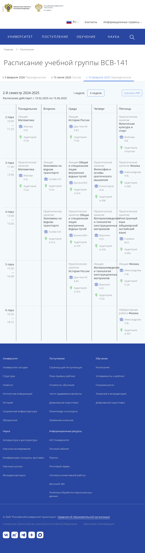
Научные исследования (16, 448)
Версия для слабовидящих (99, 524)
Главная (8, 49)
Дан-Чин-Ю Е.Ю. (78, 128)
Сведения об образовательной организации (84, 517)
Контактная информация (17, 393)
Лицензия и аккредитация (111, 393)
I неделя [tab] (79, 93)
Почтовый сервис (59, 466)
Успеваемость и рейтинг (110, 376)
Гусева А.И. (52, 179)
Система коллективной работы (67, 475)
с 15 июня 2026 (66, 77)
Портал (53, 457)
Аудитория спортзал (128, 149)
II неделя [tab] (96, 93)
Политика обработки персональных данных (70, 494)
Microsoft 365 (57, 484)
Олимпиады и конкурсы (63, 411)
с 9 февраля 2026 (24, 77)
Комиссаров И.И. (104, 188)
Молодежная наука (14, 475)
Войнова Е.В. (127, 139)
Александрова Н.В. (130, 174)
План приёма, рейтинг (62, 376)
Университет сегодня (15, 367)
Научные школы (12, 466)
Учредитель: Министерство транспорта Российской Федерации (40, 524)
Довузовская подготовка (63, 402)
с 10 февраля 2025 (108, 77)
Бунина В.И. (78, 183)
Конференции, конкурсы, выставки (23, 457)
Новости (8, 385)
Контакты (91, 22)
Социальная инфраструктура (20, 411)
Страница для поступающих (65, 367)
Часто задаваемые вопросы (65, 393)
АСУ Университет (59, 440)
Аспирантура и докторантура (20, 440)
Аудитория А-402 (128, 251)
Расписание (27, 49)
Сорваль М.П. (126, 240)
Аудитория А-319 (78, 191)
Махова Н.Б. (25, 128)
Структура (9, 376)
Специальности (105, 385)
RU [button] (72, 21)
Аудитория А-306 (103, 198)
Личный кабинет (59, 448)
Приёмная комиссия (61, 420)
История (8, 402)
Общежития (10, 420)
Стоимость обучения (61, 385)
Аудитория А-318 (103, 247)
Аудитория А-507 (128, 332)
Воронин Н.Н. (102, 237)
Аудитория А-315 (52, 240)
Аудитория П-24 (27, 139)
